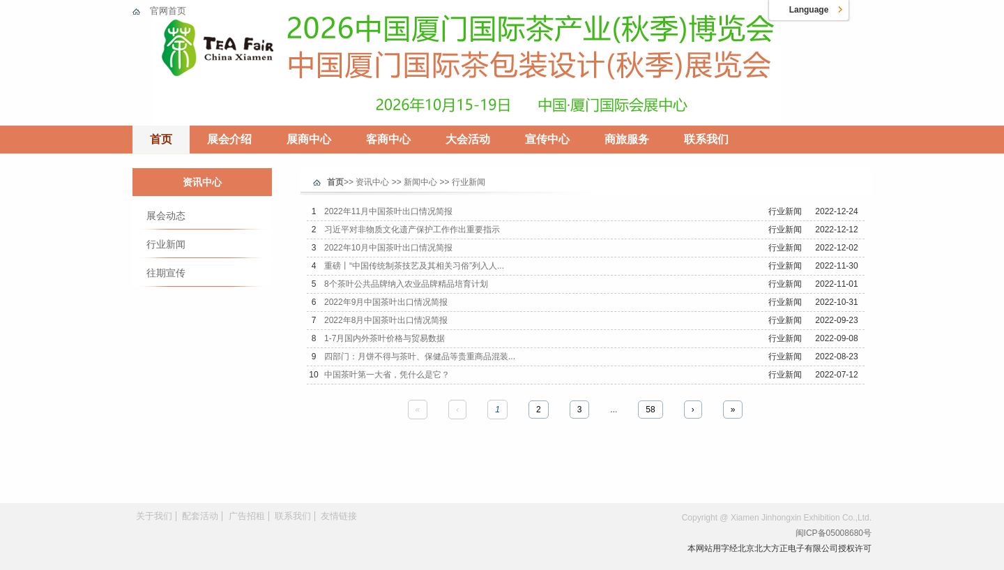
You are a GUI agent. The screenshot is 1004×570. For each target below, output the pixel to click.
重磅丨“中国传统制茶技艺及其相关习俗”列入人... (414, 266)
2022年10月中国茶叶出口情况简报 (388, 248)
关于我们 (154, 516)
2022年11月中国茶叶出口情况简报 (388, 211)
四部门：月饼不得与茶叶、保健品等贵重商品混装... (419, 356)
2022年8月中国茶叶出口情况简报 (386, 320)
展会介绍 (229, 139)
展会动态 (165, 215)
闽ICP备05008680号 (834, 533)
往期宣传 (165, 272)
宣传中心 (547, 139)
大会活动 (468, 139)
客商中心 (388, 139)
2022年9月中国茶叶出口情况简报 (386, 302)
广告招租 (247, 516)
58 (650, 409)
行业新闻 (165, 244)
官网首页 (168, 11)
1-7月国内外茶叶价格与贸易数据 (384, 338)
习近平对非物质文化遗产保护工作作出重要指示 (412, 229)
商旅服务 (626, 139)
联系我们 (706, 139)
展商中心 (309, 139)
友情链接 (339, 516)
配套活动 (200, 516)
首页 (161, 139)
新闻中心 (420, 182)
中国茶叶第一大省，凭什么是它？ (387, 375)
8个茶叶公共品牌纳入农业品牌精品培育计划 (406, 284)
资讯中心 (202, 182)
